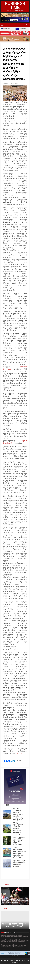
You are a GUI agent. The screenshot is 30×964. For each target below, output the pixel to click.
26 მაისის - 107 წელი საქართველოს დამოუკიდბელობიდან (15, 896)
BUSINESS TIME (15, 5)
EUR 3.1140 (21, 29)
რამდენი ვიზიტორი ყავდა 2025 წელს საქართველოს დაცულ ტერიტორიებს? (7, 840)
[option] (15, 814)
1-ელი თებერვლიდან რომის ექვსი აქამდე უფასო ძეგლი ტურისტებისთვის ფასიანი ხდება (7, 852)
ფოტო (6, 885)
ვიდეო (7, 909)
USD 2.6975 (7, 28)
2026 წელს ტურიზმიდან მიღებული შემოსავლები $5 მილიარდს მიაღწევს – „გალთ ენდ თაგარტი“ (7, 814)
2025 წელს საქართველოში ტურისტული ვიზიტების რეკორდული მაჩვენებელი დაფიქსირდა (7, 828)
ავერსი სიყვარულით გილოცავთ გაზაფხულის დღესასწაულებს (15, 920)
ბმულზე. (20, 753)
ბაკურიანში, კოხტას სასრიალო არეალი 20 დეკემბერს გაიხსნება (7, 863)
